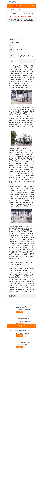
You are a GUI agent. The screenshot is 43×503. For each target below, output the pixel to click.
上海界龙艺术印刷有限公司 (23, 309)
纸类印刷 (30, 13)
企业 (21, 6)
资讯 (33, 6)
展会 (27, 6)
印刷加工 (25, 13)
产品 (15, 6)
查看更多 (20, 312)
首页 (10, 6)
